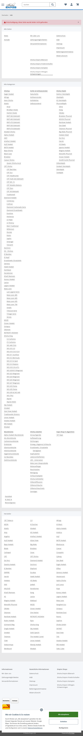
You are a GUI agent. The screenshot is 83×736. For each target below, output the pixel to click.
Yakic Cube (60, 649)
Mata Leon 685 (12, 298)
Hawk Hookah (9, 267)
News (6, 36)
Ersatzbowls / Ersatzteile (39, 447)
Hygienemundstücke (11, 454)
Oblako (61, 113)
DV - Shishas (8, 251)
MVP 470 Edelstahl (13, 122)
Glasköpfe (60, 97)
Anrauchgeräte (35, 435)
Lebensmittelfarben (37, 457)
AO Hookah (34, 532)
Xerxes (9, 317)
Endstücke (8, 444)
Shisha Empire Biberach (39, 60)
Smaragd (10, 242)
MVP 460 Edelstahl (13, 119)
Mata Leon (8, 289)
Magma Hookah (64, 151)
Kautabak (8, 496)
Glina (61, 107)
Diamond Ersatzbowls (14, 210)
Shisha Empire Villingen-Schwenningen (39, 73)
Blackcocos (60, 544)
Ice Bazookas (8, 457)
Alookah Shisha (9, 132)
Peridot (9, 232)
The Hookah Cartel (37, 637)
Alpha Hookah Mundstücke (14, 435)
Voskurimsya (8, 645)
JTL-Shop (71, 733)
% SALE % (8, 499)
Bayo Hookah (8, 544)
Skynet (9, 399)
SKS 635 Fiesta (12, 389)
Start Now (60, 633)
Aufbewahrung (35, 438)
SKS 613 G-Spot (12, 361)
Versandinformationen (38, 44)
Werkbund (8, 649)
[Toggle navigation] (2, 3)
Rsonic (58, 616)
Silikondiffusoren (36, 482)
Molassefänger (35, 466)
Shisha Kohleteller (36, 479)
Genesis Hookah (62, 572)
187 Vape (59, 435)
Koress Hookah (9, 279)
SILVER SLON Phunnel (67, 160)
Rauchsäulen (35, 469)
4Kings (6, 97)
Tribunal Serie (12, 311)
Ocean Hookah (9, 323)
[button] (71, 4)
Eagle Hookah (9, 94)
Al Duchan (34, 524)
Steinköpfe (60, 169)
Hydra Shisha (61, 580)
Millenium (10, 229)
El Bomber (8, 254)
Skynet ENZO (11, 402)
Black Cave (8, 154)
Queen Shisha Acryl (14, 163)
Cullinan (10, 204)
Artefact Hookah (10, 141)
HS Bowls (62, 144)
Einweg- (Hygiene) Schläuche (40, 444)
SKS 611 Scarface (13, 355)
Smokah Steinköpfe (63, 166)
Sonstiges (33, 491)
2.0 (31, 520)
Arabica (59, 532)
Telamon (7, 637)
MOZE (6, 320)
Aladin (6, 103)
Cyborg (58, 556)
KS (5, 596)
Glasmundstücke (10, 447)
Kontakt (7, 40)
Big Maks (33, 544)
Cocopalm (60, 552)
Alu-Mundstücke (10, 438)
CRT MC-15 (11, 182)
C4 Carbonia (11, 339)
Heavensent (60, 576)
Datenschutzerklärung (35, 728)
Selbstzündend (35, 103)
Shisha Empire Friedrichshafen (41, 64)
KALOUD (7, 588)
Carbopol (7, 552)
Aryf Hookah (8, 144)
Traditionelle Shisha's (12, 414)
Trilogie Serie (11, 314)
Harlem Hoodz (12, 113)
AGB (57, 40)
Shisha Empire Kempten (39, 68)
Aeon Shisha (8, 100)
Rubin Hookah (9, 620)
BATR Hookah (9, 147)
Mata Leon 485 (12, 295)
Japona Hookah (64, 147)
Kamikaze (7, 270)
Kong (61, 110)
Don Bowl (62, 125)
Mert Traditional (12, 226)
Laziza (6, 282)
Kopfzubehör (35, 454)
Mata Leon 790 (12, 304)
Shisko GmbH (61, 624)
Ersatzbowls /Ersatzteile (12, 260)
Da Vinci (62, 138)
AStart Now (34, 540)
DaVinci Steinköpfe (63, 94)
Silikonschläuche (36, 485)
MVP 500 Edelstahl (13, 125)
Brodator (7, 157)
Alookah (33, 528)
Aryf (57, 536)
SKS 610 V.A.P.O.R (13, 352)
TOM (6, 641)
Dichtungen (34, 441)
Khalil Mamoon (9, 276)
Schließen (63, 721)
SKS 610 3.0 (11, 348)
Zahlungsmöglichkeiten (38, 40)
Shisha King (8, 336)
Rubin (9, 235)
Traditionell (11, 195)
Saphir (9, 238)
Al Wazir (59, 524)
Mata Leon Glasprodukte (39, 463)
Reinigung (34, 473)
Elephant (33, 568)
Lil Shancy (10, 223)
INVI (5, 584)
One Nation (34, 612)
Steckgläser (37, 451)
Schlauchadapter (36, 476)
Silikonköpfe (60, 163)
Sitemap (59, 44)
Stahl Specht (34, 633)
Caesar (58, 548)
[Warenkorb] (77, 4)
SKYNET (59, 629)
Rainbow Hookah (65, 122)
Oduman (7, 330)
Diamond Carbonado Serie (16, 207)
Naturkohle (34, 94)
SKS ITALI (10, 395)
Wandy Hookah (35, 645)
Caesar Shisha (9, 160)
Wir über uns (35, 36)
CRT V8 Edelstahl (13, 191)
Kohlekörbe (34, 100)
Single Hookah (9, 629)
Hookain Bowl (64, 135)
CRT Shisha (8, 166)
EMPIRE (7, 572)
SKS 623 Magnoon (13, 373)
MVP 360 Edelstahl (13, 116)
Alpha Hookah (9, 135)
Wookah (7, 427)
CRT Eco (9, 173)
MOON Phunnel (64, 119)
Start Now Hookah (10, 411)
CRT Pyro (10, 188)
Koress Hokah (61, 592)
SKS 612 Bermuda (13, 358)
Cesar (32, 552)
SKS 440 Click (11, 345)
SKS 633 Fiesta (12, 386)
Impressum (60, 48)
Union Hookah (9, 417)
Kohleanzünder (35, 97)
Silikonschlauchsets (37, 488)
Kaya (58, 588)
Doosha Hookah (9, 564)
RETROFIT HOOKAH (11, 333)
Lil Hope (10, 220)
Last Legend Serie (13, 292)
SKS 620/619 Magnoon (15, 370)
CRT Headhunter (13, 176)
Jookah (32, 584)
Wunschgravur (10, 503)
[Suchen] (36, 4)
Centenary (10, 201)
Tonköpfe (59, 173)
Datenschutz (60, 36)
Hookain (7, 580)
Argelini (7, 536)
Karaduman (8, 273)
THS (57, 637)
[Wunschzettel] (65, 4)
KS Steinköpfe (61, 100)
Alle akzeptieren (63, 714)
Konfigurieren (63, 728)
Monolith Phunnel (65, 154)
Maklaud (33, 600)
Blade (6, 548)
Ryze (32, 620)
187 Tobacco (8, 520)
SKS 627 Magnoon (13, 383)
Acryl (8, 107)
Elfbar (58, 568)
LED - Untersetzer (36, 460)
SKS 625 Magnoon (13, 380)
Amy (5, 532)
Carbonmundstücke (11, 441)
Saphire (59, 620)
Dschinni (7, 248)
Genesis (7, 264)
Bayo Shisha (8, 151)
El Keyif (6, 257)
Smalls (9, 308)
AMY (5, 138)
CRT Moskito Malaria (14, 185)
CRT (5, 556)
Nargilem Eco (61, 604)
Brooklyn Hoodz (12, 110)
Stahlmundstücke (10, 460)
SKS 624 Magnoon (13, 377)
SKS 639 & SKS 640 (13, 392)
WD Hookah (8, 424)
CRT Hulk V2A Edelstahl (15, 179)
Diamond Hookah (10, 198)
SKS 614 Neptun (12, 364)
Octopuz (7, 326)
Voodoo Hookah (9, 421)
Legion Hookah (9, 286)
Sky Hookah (8, 405)
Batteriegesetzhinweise (64, 52)
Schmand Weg (9, 624)
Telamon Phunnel (65, 129)
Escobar (33, 572)
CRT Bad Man (11, 169)
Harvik (61, 141)
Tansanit (10, 245)
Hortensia (10, 216)
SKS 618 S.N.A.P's (13, 367)
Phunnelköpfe (61, 103)
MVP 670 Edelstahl (13, 129)
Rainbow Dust (61, 612)
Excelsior (10, 213)
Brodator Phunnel (65, 116)
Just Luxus (60, 584)
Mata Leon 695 (12, 301)
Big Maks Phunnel (65, 132)
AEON (6, 524)
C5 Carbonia (11, 342)
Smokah (7, 408)
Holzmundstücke (10, 451)
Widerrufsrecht (61, 56)
